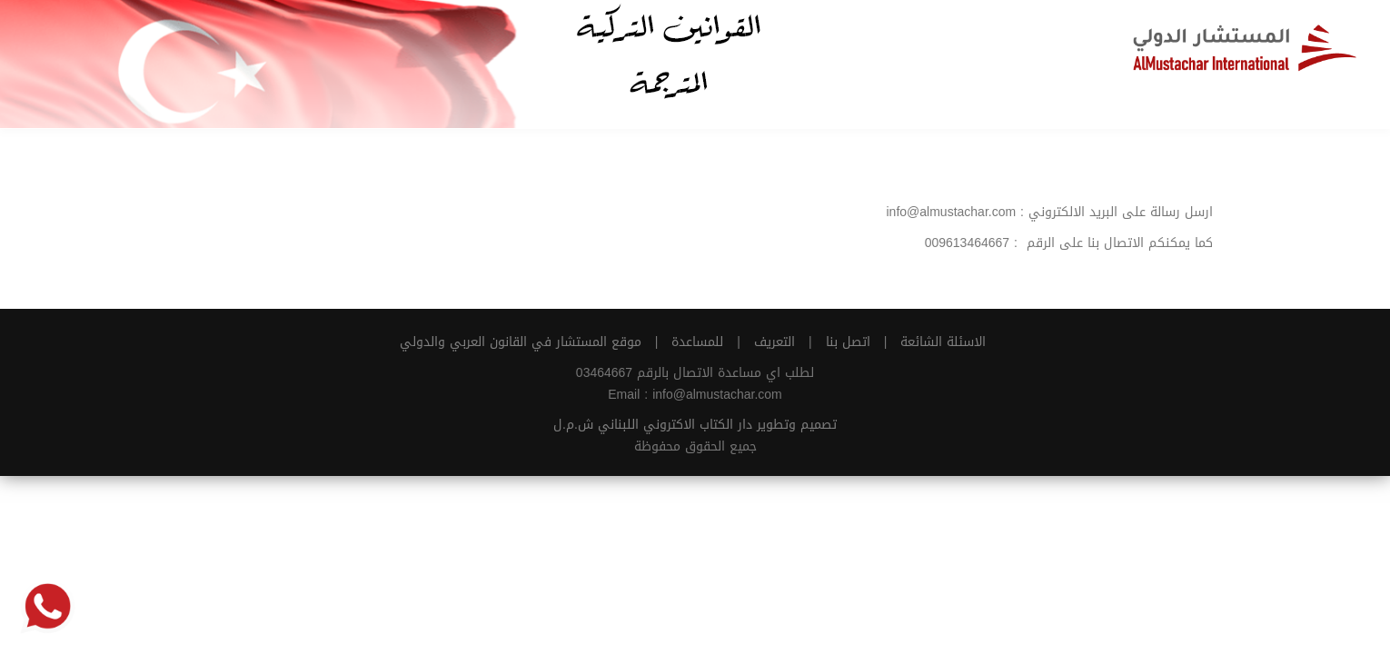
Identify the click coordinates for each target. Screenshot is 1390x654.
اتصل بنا (848, 342)
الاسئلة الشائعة (943, 342)
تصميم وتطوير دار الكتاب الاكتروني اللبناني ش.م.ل (695, 424)
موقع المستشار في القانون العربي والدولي (520, 342)
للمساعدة (697, 342)
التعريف (774, 342)
